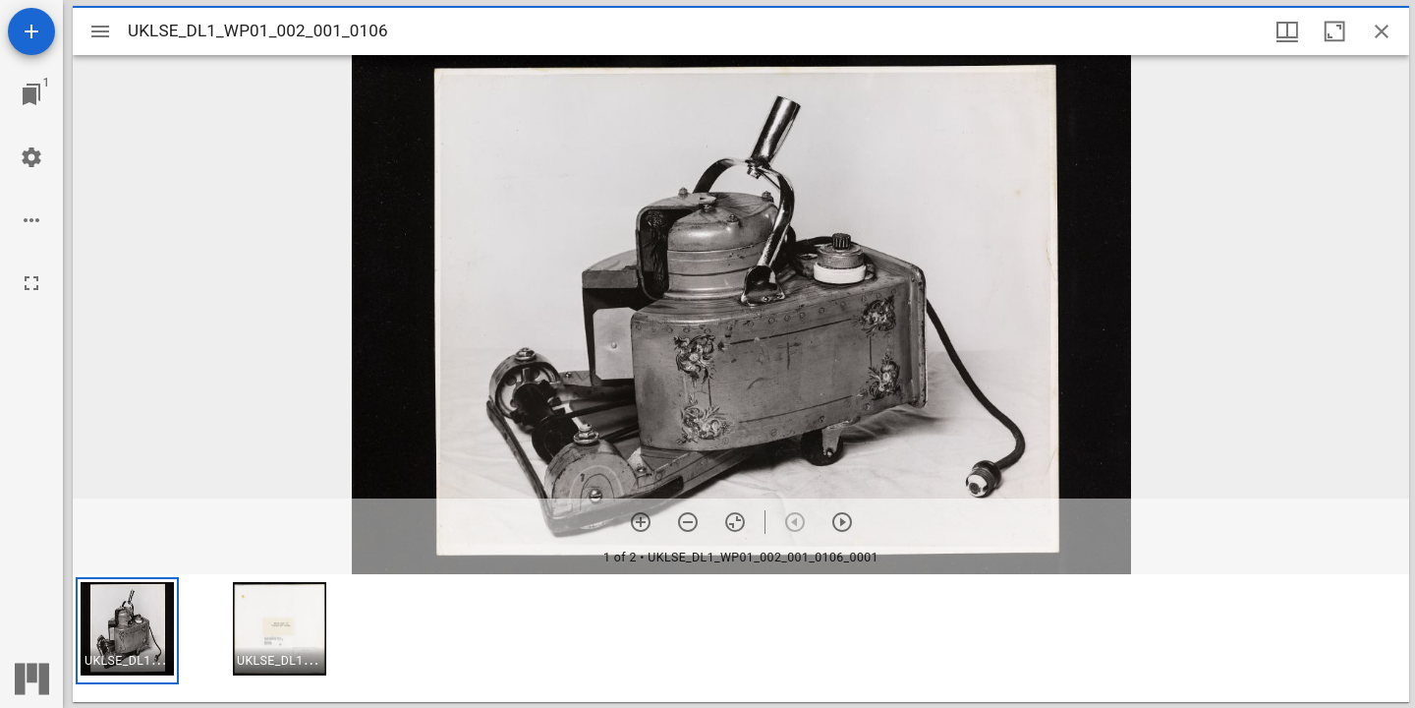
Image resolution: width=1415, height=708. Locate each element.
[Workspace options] (31, 220)
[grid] (741, 638)
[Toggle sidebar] (100, 31)
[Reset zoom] (735, 522)
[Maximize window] (1334, 31)
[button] (127, 630)
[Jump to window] (31, 94)
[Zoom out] (687, 522)
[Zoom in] (640, 522)
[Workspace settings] (31, 157)
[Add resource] (31, 31)
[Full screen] (31, 283)
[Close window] (1381, 31)
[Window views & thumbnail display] (1287, 31)
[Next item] (842, 522)
